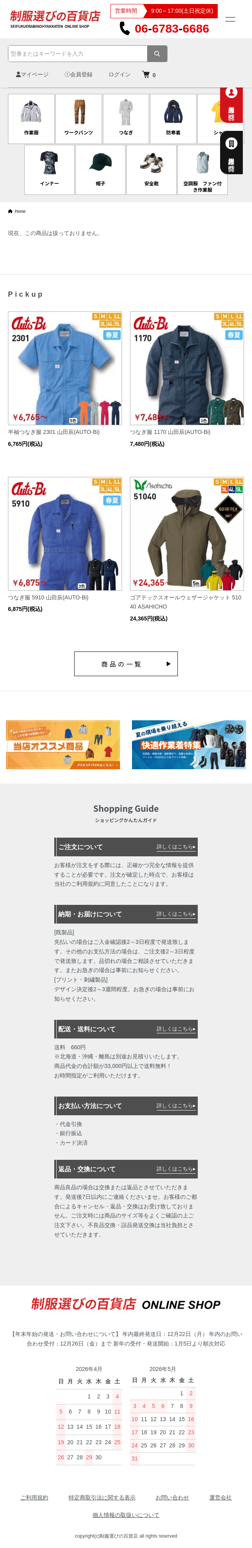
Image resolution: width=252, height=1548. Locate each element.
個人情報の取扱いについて (126, 1515)
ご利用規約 (34, 1497)
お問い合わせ (172, 1497)
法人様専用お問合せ (240, 152)
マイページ (32, 74)
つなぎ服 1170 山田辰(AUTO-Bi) (170, 432)
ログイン (119, 74)
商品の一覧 (122, 664)
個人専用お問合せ (240, 101)
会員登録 (79, 74)
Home (17, 211)
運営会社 (220, 1497)
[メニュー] (230, 19)
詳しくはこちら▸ (176, 847)
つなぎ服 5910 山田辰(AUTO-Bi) (48, 597)
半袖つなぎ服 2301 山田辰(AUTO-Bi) (54, 432)
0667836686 (164, 28)
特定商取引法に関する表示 (102, 1497)
